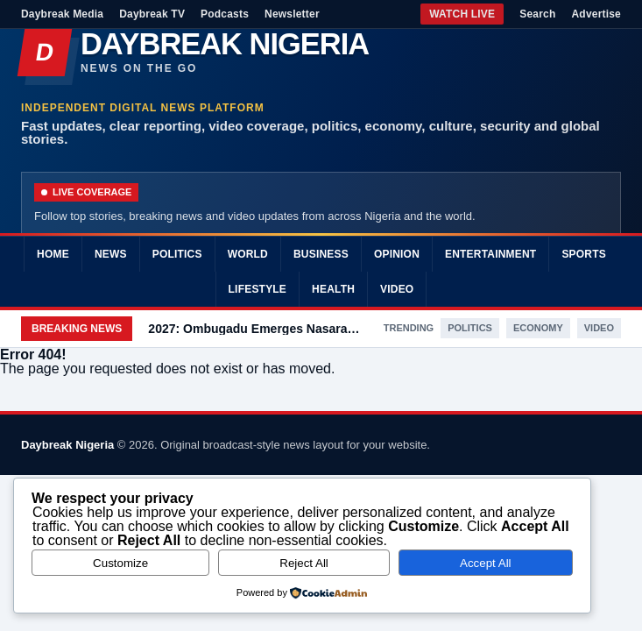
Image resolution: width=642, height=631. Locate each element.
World (248, 254)
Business (321, 254)
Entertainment (490, 254)
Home (53, 254)
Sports (583, 254)
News (111, 254)
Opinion (397, 254)
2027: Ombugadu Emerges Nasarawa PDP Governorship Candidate (257, 329)
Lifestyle (257, 289)
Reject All (303, 563)
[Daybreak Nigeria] (321, 52)
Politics (177, 254)
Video (396, 289)
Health (333, 289)
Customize (120, 563)
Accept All (485, 563)
